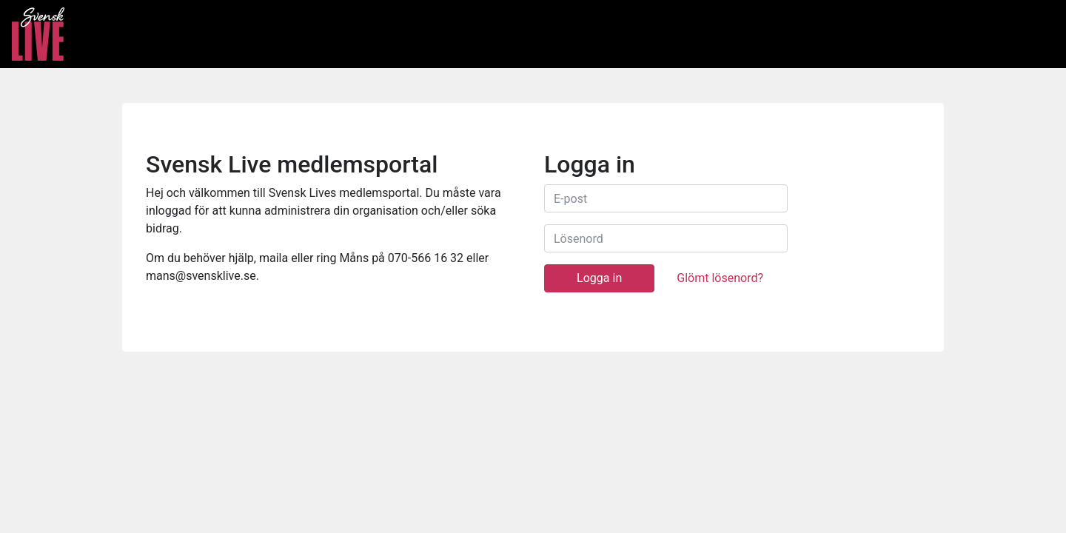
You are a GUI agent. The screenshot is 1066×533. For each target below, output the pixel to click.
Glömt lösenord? (720, 278)
